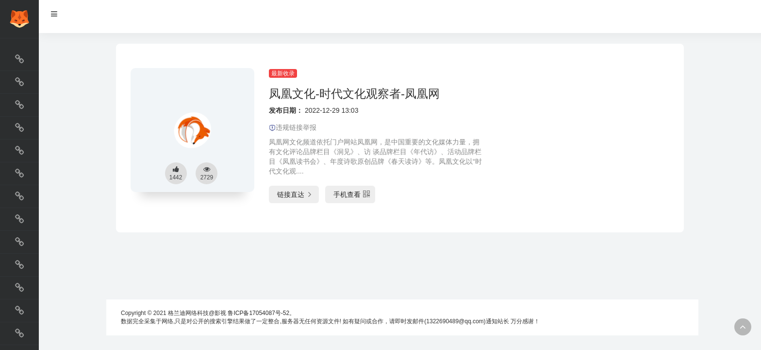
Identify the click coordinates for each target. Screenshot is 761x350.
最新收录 (283, 73)
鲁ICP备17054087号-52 (258, 313)
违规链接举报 (292, 127)
